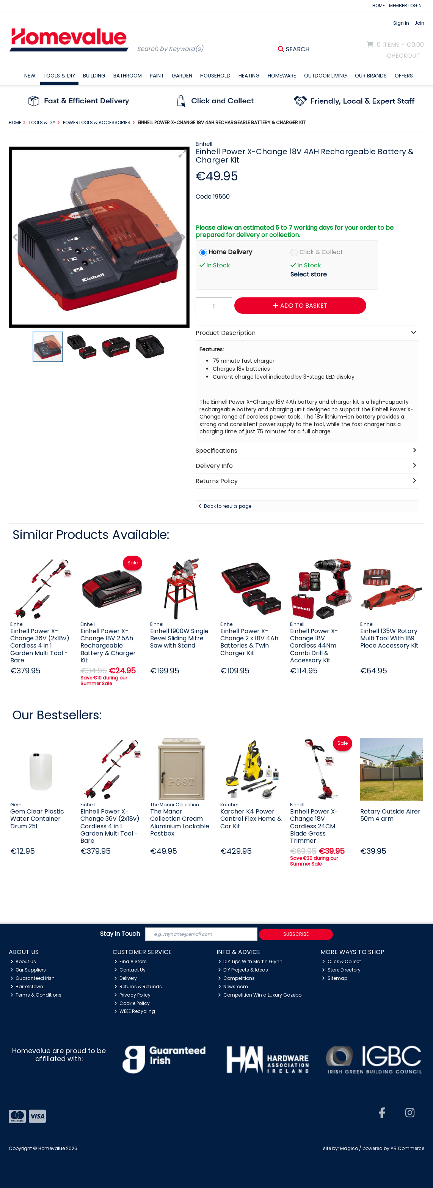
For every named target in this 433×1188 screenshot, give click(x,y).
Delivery (125, 978)
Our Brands (371, 75)
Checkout (403, 55)
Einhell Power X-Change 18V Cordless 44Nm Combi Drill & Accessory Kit (314, 646)
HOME (378, 5)
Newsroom (233, 986)
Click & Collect (321, 252)
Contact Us (130, 970)
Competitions (236, 978)
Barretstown (27, 986)
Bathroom (127, 75)
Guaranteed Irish (32, 978)
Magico (349, 1148)
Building (94, 75)
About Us (23, 961)
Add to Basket (300, 305)
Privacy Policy (132, 995)
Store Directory (341, 970)
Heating (249, 75)
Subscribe (296, 934)
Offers (404, 75)
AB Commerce (407, 1148)
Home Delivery (230, 252)
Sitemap (334, 978)
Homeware (282, 75)
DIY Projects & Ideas (243, 970)
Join (419, 23)
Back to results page (227, 506)
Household (215, 75)
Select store (308, 274)
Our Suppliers (28, 970)
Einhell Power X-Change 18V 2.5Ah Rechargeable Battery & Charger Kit (108, 646)
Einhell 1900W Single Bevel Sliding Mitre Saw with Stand (179, 638)
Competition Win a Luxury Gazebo (260, 995)
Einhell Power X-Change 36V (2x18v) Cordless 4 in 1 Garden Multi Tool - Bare (39, 646)
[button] (183, 153)
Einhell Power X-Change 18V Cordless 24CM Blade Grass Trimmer (314, 826)
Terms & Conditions (36, 995)
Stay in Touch (120, 934)
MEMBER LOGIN (405, 5)
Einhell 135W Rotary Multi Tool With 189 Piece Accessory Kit (389, 638)
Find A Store (130, 961)
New (29, 75)
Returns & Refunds (138, 986)
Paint (157, 75)
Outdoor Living (325, 75)
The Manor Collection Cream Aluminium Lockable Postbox (179, 822)
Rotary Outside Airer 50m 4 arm (390, 815)
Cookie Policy (132, 1003)
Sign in (401, 23)
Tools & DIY (59, 75)
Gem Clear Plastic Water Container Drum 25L (37, 818)
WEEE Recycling (134, 1011)
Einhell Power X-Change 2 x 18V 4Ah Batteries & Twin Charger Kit (249, 642)
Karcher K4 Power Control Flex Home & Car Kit (251, 818)
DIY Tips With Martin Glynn (250, 961)
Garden (182, 75)
